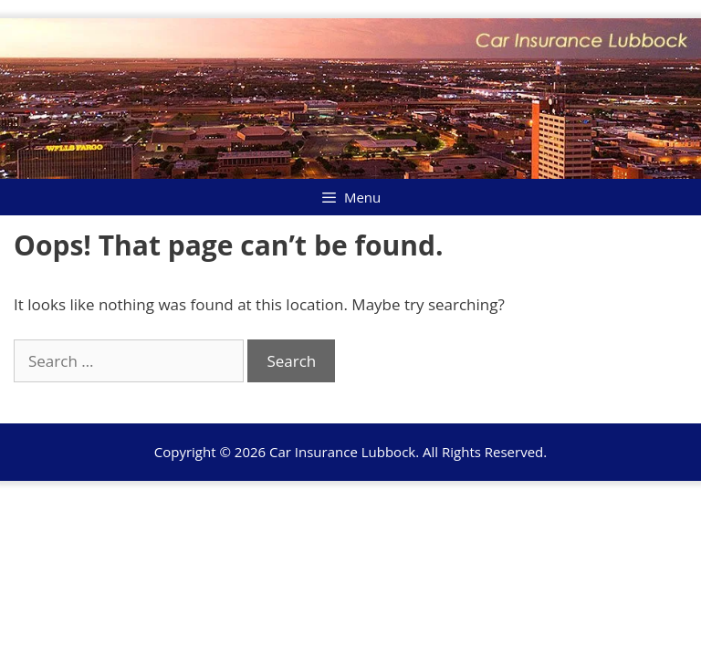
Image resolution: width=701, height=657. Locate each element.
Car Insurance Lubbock (342, 452)
